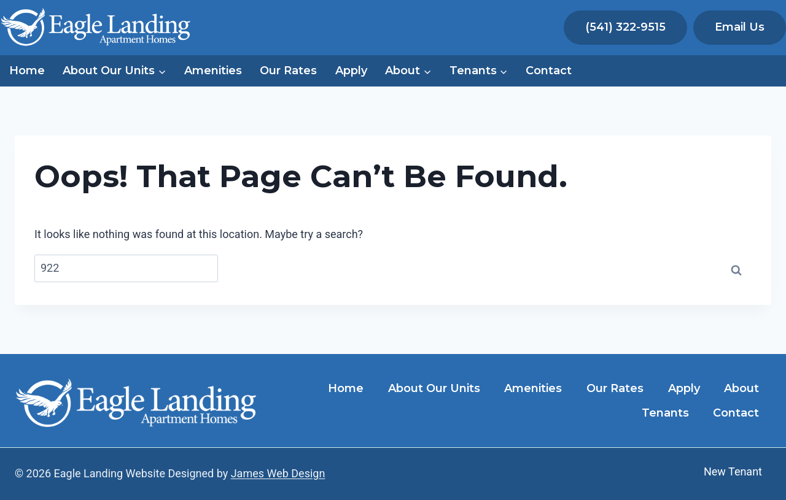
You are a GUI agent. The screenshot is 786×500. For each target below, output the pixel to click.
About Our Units (434, 388)
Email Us (740, 27)
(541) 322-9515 (625, 27)
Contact (549, 70)
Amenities (213, 70)
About (741, 388)
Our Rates (288, 70)
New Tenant (733, 471)
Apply (351, 70)
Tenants (665, 413)
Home (27, 70)
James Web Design (278, 473)
